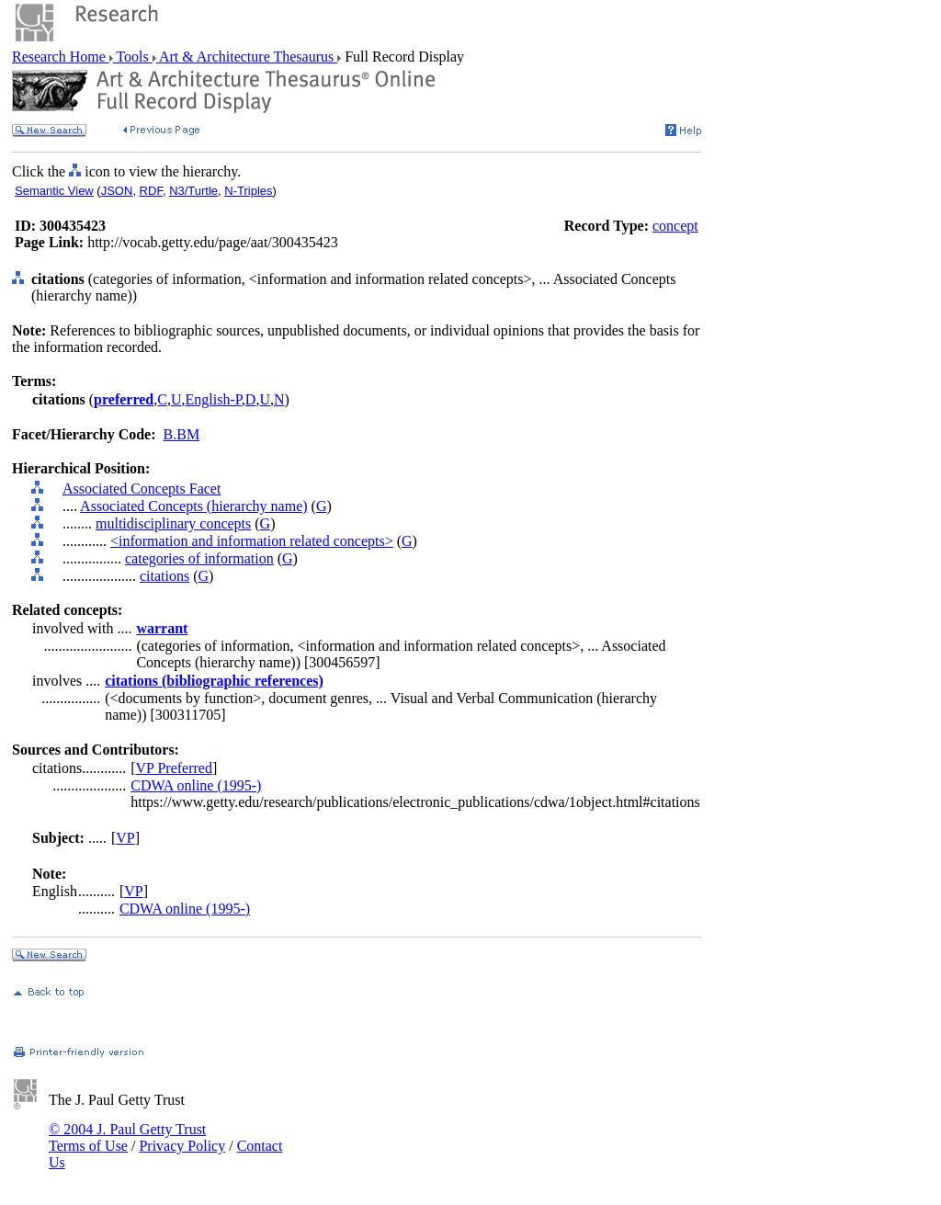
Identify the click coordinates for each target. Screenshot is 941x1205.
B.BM (182, 434)
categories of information (199, 558)
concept (675, 225)
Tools (133, 56)
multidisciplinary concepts (173, 523)
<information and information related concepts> (251, 541)
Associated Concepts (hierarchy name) (193, 506)
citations (164, 576)
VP (125, 838)
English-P (214, 399)
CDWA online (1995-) (195, 785)
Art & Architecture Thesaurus (246, 56)
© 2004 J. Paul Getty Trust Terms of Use (127, 1137)
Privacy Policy (182, 1146)
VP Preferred (174, 768)
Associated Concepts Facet (141, 488)
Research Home (60, 56)
